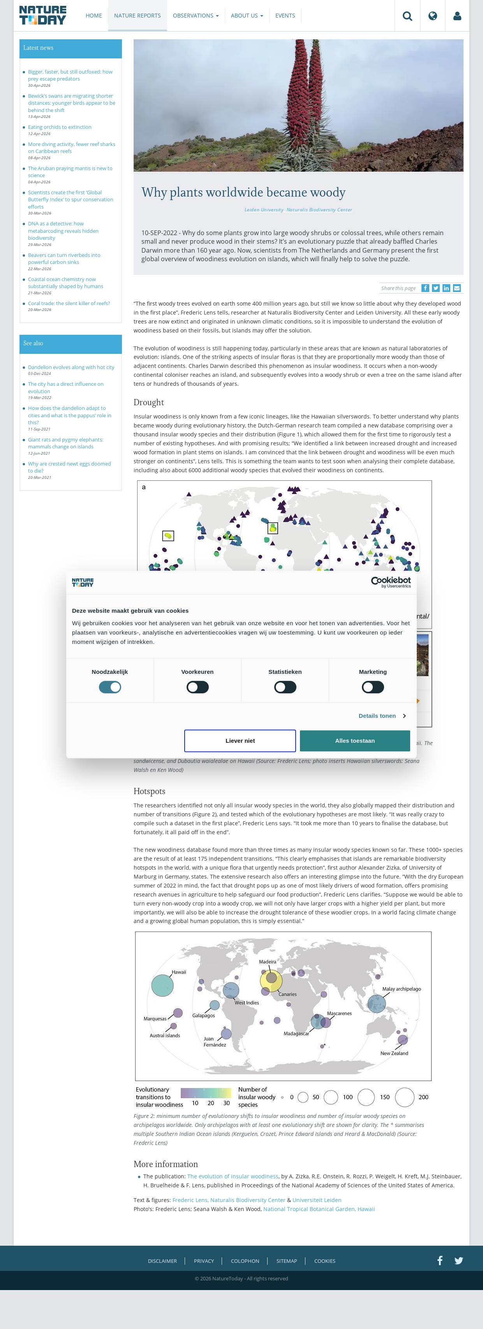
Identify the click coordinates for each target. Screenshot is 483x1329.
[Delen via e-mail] (457, 288)
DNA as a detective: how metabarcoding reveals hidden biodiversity (63, 230)
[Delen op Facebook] (425, 288)
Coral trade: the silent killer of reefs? (69, 303)
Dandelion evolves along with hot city (71, 367)
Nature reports (137, 15)
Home (94, 15)
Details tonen (377, 715)
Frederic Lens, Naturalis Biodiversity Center (229, 1200)
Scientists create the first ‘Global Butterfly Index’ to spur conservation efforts (70, 199)
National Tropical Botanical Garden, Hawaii (319, 1209)
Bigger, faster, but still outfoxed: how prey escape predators (70, 75)
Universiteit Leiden (317, 1200)
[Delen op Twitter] (436, 288)
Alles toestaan (355, 740)
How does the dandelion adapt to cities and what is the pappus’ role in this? (69, 415)
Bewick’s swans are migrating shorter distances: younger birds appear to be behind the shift (71, 103)
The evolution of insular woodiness (233, 1176)
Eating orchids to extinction (60, 126)
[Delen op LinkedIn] (446, 288)
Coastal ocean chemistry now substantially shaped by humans (65, 283)
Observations (196, 15)
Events (285, 15)
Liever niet (240, 740)
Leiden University (264, 209)
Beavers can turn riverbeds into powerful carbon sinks (64, 258)
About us (247, 15)
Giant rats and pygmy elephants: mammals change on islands (65, 443)
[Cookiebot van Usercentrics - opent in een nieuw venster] (377, 582)
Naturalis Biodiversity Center (320, 209)
